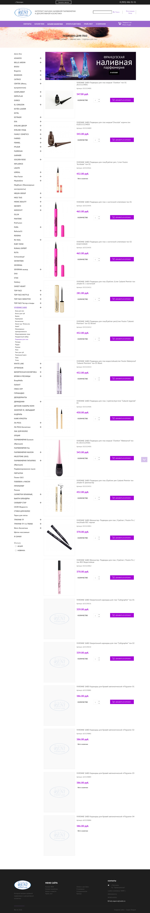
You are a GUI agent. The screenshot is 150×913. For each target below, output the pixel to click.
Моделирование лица (22, 334)
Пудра (17, 345)
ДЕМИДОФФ (19, 401)
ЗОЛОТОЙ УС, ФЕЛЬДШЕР (24, 410)
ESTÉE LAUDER (20, 109)
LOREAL (17, 172)
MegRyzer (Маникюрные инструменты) (24, 187)
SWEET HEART (20, 286)
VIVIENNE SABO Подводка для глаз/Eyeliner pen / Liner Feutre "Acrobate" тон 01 (102, 163)
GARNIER (17, 155)
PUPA (16, 227)
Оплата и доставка (83, 887)
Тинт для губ (19, 352)
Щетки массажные (21, 532)
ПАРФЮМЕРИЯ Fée (22, 448)
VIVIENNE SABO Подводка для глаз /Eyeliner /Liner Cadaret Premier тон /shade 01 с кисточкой (106, 282)
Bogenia (17, 71)
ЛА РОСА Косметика (22, 427)
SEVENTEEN (19, 261)
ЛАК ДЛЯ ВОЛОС (21, 431)
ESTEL (16, 113)
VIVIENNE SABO (75, 39)
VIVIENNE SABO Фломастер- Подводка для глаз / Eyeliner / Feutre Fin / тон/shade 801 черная (106, 521)
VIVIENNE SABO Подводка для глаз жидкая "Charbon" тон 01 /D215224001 (102, 83)
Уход (17, 360)
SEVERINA (18, 265)
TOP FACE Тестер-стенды (24, 303)
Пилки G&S (19, 477)
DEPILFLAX (18, 96)
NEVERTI (17, 206)
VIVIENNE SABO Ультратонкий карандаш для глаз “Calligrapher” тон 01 (105, 600)
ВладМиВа (18, 380)
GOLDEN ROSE (20, 159)
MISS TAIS (18, 197)
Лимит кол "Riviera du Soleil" (22, 325)
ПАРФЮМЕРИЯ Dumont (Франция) (23, 441)
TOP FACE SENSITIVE (22, 299)
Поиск (117, 12)
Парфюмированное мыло (24, 469)
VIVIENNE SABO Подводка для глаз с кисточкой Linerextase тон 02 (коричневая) (104, 243)
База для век (19, 311)
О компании (80, 889)
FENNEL (17, 142)
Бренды (79, 894)
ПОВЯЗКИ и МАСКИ (22, 481)
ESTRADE (17, 117)
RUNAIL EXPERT (20, 248)
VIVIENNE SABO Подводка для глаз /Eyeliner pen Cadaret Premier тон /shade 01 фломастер (105, 481)
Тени (16, 350)
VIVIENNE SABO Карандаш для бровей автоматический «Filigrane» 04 (105, 816)
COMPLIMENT (19, 92)
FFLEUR (17, 147)
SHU (16, 273)
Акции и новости (50, 891)
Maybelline (18, 180)
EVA (15, 121)
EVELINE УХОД (20, 130)
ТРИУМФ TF (19, 519)
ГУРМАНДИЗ (19, 393)
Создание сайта (119, 910)
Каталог (64, 39)
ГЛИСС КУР (18, 389)
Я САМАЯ (17, 536)
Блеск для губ (20, 313)
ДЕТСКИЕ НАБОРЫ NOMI (24, 406)
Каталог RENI (49, 887)
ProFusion (18, 223)
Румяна (17, 347)
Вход (130, 13)
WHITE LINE (19, 363)
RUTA (16, 252)
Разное (17, 490)
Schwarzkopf (19, 257)
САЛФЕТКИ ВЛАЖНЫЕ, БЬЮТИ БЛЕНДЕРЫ (23, 496)
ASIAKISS (18, 58)
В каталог (114, 73)
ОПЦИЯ (17, 435)
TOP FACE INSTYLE (21, 295)
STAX (16, 278)
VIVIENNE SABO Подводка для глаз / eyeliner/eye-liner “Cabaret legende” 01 (106, 402)
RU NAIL (17, 240)
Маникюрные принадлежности (21, 330)
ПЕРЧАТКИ (18, 473)
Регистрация (130, 11)
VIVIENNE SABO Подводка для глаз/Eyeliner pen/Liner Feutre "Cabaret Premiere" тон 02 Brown (105, 322)
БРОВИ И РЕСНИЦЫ (22, 376)
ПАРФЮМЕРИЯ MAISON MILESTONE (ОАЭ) (24, 454)
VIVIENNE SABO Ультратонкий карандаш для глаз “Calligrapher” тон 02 (105, 643)
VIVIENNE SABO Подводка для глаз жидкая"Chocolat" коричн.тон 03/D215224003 (103, 123)
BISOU (16, 66)
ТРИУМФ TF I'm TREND (23, 524)
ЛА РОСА (17, 423)
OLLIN (16, 214)
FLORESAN (18, 151)
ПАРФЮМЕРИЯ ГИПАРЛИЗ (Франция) (25, 462)
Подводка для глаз (21, 339)
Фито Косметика (21, 528)
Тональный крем (20, 355)
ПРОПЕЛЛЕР (19, 486)
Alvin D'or (18, 54)
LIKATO (17, 168)
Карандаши (19, 319)
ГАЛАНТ (17, 385)
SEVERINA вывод (21, 269)
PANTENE (18, 218)
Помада (17, 342)
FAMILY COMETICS (21, 134)
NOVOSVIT (18, 210)
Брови (17, 316)
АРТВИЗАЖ (18, 368)
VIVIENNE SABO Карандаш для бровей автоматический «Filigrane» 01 (105, 686)
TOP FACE (18, 290)
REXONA (17, 235)
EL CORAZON (19, 104)
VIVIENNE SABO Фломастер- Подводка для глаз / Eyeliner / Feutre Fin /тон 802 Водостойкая (106, 561)
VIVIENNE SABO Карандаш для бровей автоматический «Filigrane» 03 (105, 773)
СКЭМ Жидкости (21, 507)
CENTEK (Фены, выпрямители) (20, 85)
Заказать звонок (63, 2)
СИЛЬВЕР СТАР (20, 502)
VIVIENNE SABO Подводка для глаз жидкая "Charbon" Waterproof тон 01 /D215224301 (105, 441)
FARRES (17, 138)
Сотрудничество (82, 891)
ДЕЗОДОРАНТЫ (20, 397)
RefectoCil (18, 231)
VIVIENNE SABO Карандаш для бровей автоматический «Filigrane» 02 (105, 730)
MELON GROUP (20, 193)
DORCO (17, 100)
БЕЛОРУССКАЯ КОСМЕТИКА (25, 372)
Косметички (19, 321)
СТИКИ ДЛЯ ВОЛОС (22, 511)
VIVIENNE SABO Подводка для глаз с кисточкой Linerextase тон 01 (104, 202)
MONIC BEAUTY (20, 202)
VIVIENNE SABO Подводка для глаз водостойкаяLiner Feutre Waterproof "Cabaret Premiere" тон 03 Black (106, 362)
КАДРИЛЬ (18, 414)
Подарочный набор (21, 337)
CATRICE (17, 79)
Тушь (16, 358)
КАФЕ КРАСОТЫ (20, 418)
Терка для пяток (21, 515)
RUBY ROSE (18, 244)
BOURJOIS (18, 75)
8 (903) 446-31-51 (128, 2)
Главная (56, 39)
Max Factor (18, 176)
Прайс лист (48, 894)
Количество (83, 100)
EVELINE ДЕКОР (20, 125)
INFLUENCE (18, 164)
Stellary (17, 282)
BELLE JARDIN (19, 62)
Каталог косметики (51, 889)
